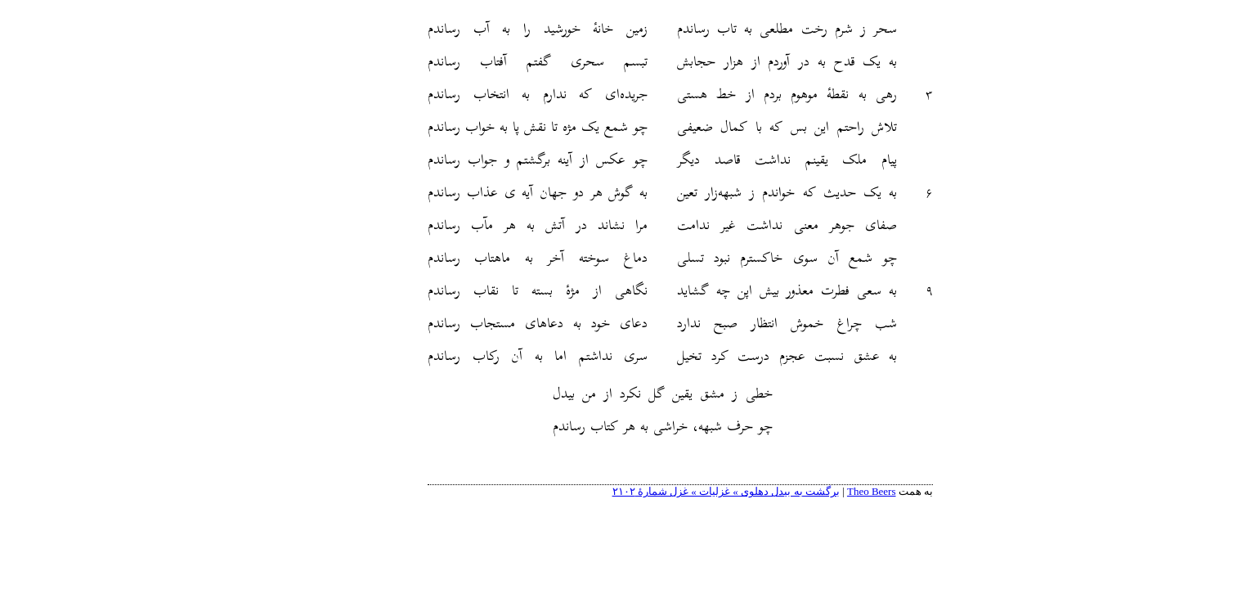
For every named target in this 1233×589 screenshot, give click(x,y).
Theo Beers (807, 491)
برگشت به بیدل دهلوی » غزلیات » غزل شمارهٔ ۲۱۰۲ (662, 491)
